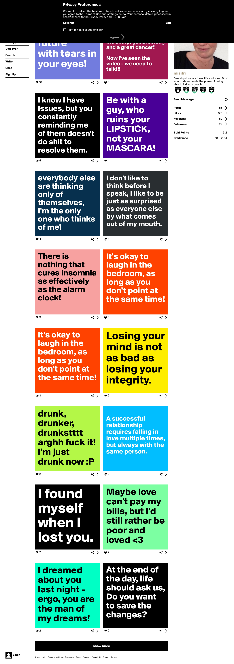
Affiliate (59, 657)
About (37, 657)
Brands (51, 657)
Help (44, 657)
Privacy (106, 657)
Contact (86, 657)
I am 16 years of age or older (85, 29)
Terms (114, 657)
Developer (69, 657)
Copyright (96, 657)
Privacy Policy (97, 17)
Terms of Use (92, 14)
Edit (168, 23)
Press (78, 657)
